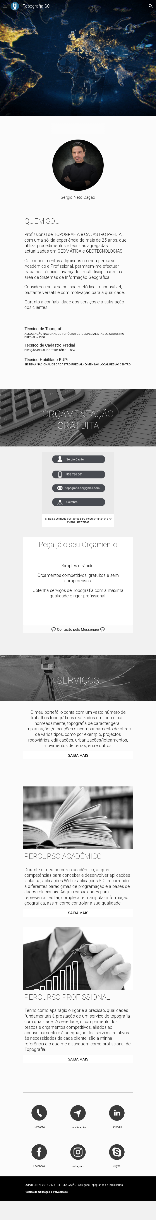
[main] (78, 197)
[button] (5, 6)
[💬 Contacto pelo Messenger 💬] (78, 629)
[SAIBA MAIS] (78, 755)
